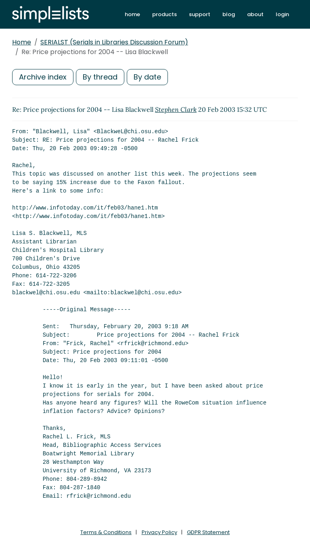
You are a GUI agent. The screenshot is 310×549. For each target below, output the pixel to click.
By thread (100, 77)
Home (21, 42)
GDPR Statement (208, 532)
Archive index (43, 77)
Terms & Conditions (106, 532)
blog (228, 14)
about (255, 14)
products (164, 14)
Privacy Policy (159, 532)
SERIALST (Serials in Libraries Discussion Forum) (114, 42)
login (282, 14)
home (132, 14)
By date (147, 77)
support (199, 14)
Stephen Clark (176, 109)
